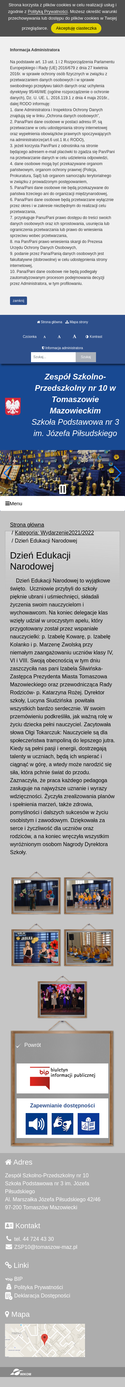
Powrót (32, 1045)
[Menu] (62, 503)
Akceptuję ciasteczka (76, 28)
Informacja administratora (62, 348)
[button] (7, 473)
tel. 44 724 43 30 (29, 1239)
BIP (14, 1279)
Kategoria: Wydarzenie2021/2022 (54, 533)
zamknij (18, 301)
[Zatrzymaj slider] (63, 489)
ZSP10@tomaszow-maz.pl (41, 1247)
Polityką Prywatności (47, 11)
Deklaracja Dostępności (37, 1296)
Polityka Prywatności (34, 1287)
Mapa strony (76, 322)
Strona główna (49, 322)
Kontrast (94, 337)
